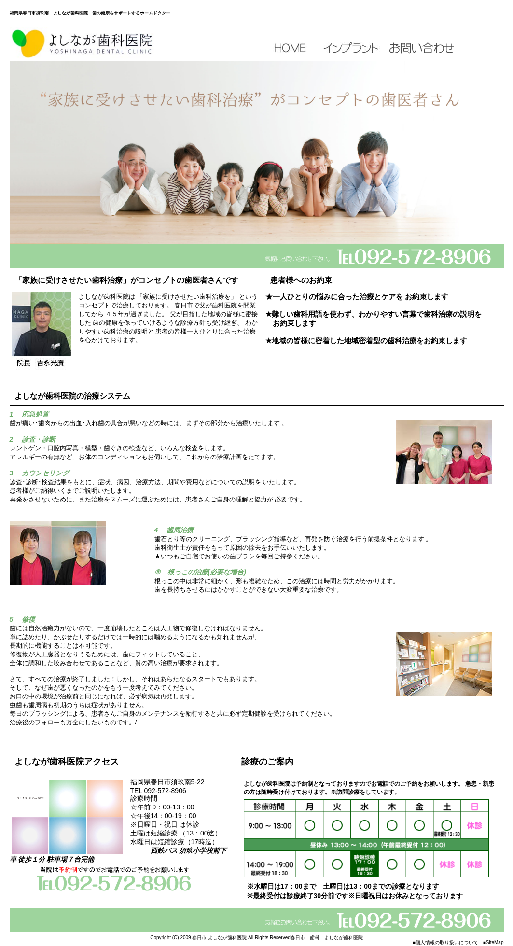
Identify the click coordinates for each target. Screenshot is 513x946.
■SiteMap (493, 942)
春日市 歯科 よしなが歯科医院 (327, 937)
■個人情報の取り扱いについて (445, 942)
